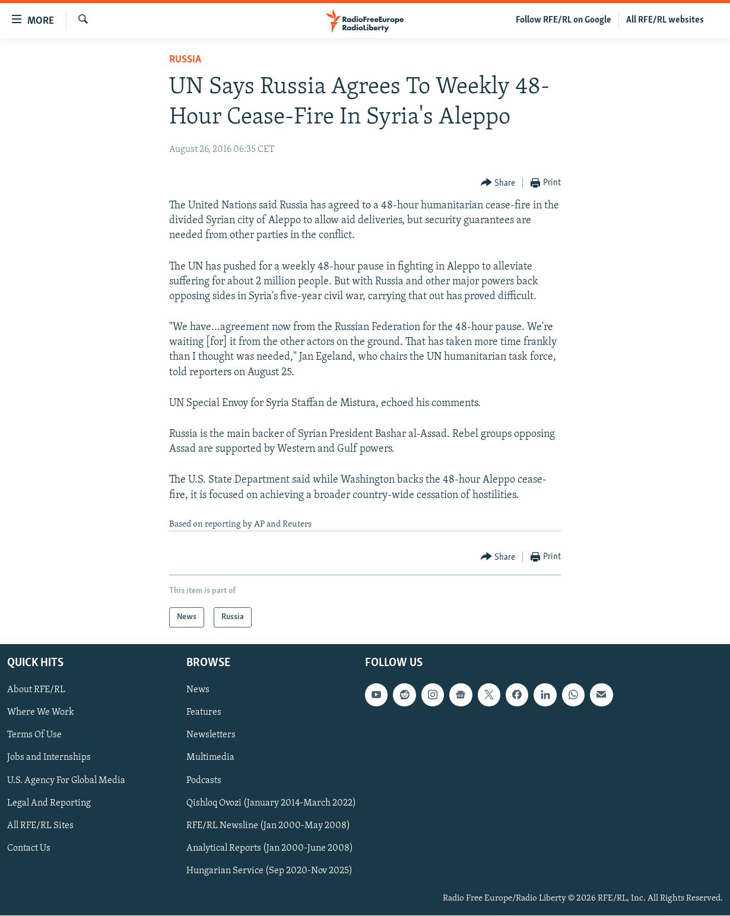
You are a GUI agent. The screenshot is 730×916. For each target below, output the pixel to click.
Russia (185, 59)
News (198, 690)
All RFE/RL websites (665, 20)
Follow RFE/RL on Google (563, 20)
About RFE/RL (36, 690)
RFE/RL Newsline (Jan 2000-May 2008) (268, 826)
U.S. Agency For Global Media (66, 780)
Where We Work (40, 713)
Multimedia (210, 758)
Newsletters (211, 735)
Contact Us (28, 848)
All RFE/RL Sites (40, 826)
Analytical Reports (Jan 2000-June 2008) (269, 848)
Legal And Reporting (49, 803)
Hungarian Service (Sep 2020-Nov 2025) (269, 871)
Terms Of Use (34, 735)
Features (203, 713)
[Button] (498, 183)
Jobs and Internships (49, 758)
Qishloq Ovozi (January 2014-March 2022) (271, 803)
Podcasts (203, 780)
